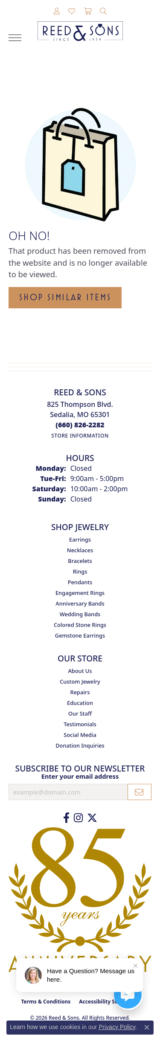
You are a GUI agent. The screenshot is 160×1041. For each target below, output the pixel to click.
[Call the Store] (80, 424)
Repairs (80, 692)
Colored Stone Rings (80, 625)
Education (80, 703)
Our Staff (80, 713)
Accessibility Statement (109, 1001)
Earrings (80, 539)
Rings (80, 571)
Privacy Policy (117, 1027)
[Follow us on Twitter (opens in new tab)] (92, 818)
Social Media (80, 735)
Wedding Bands (80, 614)
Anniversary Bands (79, 603)
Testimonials (80, 724)
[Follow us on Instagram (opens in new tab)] (78, 818)
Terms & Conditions (45, 1001)
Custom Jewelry (80, 681)
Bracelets (80, 561)
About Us (80, 671)
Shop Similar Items (65, 297)
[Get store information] (80, 435)
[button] (57, 11)
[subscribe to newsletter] (139, 792)
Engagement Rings (80, 593)
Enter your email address (80, 776)
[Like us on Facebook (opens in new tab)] (66, 818)
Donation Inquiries (79, 745)
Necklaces (80, 550)
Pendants (80, 582)
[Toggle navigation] (15, 37)
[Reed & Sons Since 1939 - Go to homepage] (80, 24)
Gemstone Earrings (80, 635)
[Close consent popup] (146, 1027)
